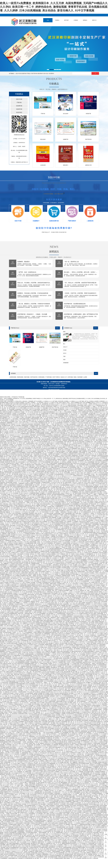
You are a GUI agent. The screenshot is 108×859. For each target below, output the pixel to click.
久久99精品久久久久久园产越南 (43, 564)
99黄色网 (99, 840)
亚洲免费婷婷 (42, 474)
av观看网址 (88, 604)
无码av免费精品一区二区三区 (91, 510)
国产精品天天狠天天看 (43, 850)
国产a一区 (68, 491)
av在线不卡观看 (99, 617)
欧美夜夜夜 (56, 732)
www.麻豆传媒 (30, 497)
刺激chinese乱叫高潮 (75, 498)
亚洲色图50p (21, 748)
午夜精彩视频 (91, 843)
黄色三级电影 (79, 527)
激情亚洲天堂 (71, 767)
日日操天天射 (44, 491)
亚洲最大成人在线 (6, 552)
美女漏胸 (75, 564)
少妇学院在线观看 (101, 738)
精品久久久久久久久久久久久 (27, 792)
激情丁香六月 (93, 700)
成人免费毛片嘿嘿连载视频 (74, 792)
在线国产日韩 (37, 713)
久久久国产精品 (74, 838)
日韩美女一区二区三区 (10, 524)
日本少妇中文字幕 (65, 498)
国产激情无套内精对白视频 (85, 539)
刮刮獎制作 (51, 73)
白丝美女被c (89, 750)
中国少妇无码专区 (85, 574)
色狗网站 (2, 812)
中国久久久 (69, 523)
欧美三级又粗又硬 (38, 478)
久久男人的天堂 (94, 619)
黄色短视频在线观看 (8, 460)
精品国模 (16, 514)
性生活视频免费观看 (14, 750)
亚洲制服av (18, 528)
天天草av (83, 520)
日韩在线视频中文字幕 (70, 562)
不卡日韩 (38, 836)
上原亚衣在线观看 (69, 644)
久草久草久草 (20, 781)
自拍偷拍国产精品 (80, 675)
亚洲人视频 (34, 724)
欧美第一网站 (40, 543)
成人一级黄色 (87, 643)
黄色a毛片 (97, 673)
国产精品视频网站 (82, 559)
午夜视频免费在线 (34, 662)
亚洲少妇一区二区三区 (54, 490)
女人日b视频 (12, 801)
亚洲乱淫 (57, 643)
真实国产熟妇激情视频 (39, 797)
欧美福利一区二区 (81, 802)
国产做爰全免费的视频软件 (23, 616)
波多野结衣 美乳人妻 (35, 720)
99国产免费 (7, 758)
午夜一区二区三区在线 (49, 785)
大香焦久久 (33, 790)
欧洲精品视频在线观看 (95, 724)
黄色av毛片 (73, 812)
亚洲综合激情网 (101, 536)
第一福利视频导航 (44, 404)
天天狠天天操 (53, 500)
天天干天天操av (8, 513)
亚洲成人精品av (35, 690)
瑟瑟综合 (83, 816)
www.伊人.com (54, 758)
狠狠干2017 (59, 696)
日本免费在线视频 (57, 556)
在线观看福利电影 (61, 613)
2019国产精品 (6, 846)
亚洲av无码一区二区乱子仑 (101, 582)
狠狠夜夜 (33, 601)
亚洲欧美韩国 (70, 614)
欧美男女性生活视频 (102, 731)
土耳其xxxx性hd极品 (18, 475)
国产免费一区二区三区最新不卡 (80, 671)
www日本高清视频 (46, 640)
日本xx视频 (6, 585)
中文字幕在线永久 (32, 590)
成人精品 (101, 696)
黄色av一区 (53, 578)
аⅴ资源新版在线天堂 (26, 529)
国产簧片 (55, 470)
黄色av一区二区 (41, 674)
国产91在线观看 (38, 401)
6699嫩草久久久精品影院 (46, 493)
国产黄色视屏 (8, 472)
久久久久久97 (100, 404)
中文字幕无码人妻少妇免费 (27, 512)
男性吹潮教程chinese (9, 802)
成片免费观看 (56, 717)
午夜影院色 (15, 735)
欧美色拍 (101, 639)
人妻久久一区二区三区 (14, 755)
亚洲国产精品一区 (33, 743)
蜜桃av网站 (47, 840)
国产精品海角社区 (87, 652)
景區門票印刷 (34, 73)
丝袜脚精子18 (3, 612)
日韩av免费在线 (7, 413)
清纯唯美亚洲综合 (95, 735)
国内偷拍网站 (45, 605)
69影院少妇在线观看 (65, 625)
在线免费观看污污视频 (42, 856)
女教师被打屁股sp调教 (62, 624)
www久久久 (99, 402)
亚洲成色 (3, 532)
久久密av (62, 475)
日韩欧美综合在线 (81, 682)
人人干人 (18, 796)
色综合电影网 (102, 744)
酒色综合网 (43, 567)
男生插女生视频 (64, 643)
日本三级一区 (80, 552)
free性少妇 (54, 669)
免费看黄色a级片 (88, 709)
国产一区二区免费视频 (49, 798)
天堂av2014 (26, 670)
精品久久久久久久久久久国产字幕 (15, 717)
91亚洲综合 (83, 629)
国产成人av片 (16, 520)
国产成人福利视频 (53, 409)
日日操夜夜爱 (26, 697)
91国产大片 (21, 636)
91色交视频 (22, 793)
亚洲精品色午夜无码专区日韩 (84, 783)
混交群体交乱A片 (66, 551)
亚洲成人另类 (37, 763)
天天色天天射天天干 (28, 762)
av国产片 (6, 775)
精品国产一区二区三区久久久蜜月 (21, 482)
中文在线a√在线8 (99, 847)
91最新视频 (12, 536)
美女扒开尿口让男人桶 (56, 774)
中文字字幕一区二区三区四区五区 (67, 579)
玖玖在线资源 (31, 623)
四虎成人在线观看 (35, 481)
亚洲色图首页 (81, 566)
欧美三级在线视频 (75, 708)
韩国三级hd (29, 598)
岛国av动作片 (65, 635)
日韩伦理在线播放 (103, 552)
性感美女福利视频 (45, 537)
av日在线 (102, 675)
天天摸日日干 (92, 693)
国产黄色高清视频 (74, 848)
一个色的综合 (90, 701)
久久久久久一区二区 (61, 751)
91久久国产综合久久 (69, 736)
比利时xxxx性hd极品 (85, 406)
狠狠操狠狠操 (9, 587)
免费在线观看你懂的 (64, 775)
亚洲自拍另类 (29, 759)
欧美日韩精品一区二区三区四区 (42, 597)
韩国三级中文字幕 (96, 712)
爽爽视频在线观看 (84, 545)
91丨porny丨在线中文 (98, 471)
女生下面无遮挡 (66, 589)
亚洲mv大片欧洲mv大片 (60, 681)
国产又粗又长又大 (72, 404)
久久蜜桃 (76, 627)
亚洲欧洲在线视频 (37, 669)
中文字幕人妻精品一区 (71, 700)
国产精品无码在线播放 (48, 793)
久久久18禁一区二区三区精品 (14, 491)
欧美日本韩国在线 (96, 725)
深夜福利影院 (38, 464)
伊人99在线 (37, 593)
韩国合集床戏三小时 (52, 587)
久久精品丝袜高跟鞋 (35, 779)
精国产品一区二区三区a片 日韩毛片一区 (38, 735)
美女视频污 (71, 693)
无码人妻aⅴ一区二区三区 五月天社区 (50, 540)
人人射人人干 (27, 690)
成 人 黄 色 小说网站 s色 (45, 558)
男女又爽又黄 (79, 506)
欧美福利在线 (58, 740)
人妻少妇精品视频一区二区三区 (85, 540)
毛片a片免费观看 (61, 700)
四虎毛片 (98, 532)
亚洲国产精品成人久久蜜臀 (35, 477)
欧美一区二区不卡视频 (34, 404)
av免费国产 (58, 806)
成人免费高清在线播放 (58, 525)
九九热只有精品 (15, 647)
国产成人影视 (36, 485)
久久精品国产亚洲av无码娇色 (16, 563)
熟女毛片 (6, 602)
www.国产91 (93, 777)
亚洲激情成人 (93, 635)
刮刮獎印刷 (23, 73)
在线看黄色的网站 (26, 627)
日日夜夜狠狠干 (71, 735)
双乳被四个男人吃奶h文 (72, 487)
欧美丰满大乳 (24, 491)
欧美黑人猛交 (92, 756)
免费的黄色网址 (100, 670)
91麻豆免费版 (29, 667)
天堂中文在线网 (49, 474)
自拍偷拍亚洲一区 (15, 736)
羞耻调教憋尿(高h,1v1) (67, 694)
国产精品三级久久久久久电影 (63, 597)
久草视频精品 (29, 673)
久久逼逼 (53, 623)
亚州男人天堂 (13, 771)
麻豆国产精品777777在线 (59, 491)
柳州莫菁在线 (80, 805)
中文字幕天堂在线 (84, 568)
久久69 (67, 494)
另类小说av (82, 491)
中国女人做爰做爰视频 (66, 513)
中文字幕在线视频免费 (41, 487)
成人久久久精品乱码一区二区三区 (51, 475)
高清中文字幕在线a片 (30, 487)
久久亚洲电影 (37, 624)
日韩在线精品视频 (100, 663)
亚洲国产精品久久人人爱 (74, 629)
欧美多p (80, 743)
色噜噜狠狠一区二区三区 (14, 481)
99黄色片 (37, 547)
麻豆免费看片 (98, 855)
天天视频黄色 (38, 854)
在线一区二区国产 (15, 786)
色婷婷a (71, 556)
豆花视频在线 (3, 436)
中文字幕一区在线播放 (99, 562)
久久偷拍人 (95, 794)
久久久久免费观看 (34, 646)
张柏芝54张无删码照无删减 (78, 847)
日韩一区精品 (44, 650)
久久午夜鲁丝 (88, 566)
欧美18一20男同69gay (47, 591)
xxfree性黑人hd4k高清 (6, 414)
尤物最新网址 (66, 604)
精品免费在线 (52, 724)
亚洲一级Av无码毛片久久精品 (66, 627)
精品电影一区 (51, 563)
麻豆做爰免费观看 (33, 809)
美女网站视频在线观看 (101, 755)
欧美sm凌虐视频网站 (31, 683)
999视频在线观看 (104, 524)
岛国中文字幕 (79, 474)
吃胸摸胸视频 (73, 587)
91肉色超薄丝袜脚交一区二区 (9, 836)
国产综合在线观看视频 (18, 838)
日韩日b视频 (102, 656)
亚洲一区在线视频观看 (18, 531)
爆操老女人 (98, 548)
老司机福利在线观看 (41, 765)
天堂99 (59, 495)
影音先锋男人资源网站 (20, 470)
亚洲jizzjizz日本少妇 (36, 677)
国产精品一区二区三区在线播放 (62, 656)
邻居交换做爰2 (23, 765)
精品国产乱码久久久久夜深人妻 (74, 685)
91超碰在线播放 (15, 523)
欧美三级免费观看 (48, 543)
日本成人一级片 (94, 474)
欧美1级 (11, 659)
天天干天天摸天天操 (52, 754)
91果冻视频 (54, 612)
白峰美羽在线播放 (103, 629)
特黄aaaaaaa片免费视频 (64, 633)
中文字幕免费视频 (66, 690)
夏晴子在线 (38, 521)
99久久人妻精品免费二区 (26, 523)
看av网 (65, 701)
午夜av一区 (64, 685)
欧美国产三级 (37, 608)
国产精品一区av (4, 481)
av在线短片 (35, 673)
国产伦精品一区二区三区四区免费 (90, 596)
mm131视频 (61, 470)
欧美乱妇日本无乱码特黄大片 (53, 405)
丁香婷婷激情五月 (15, 556)
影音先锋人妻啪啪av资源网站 (65, 794)
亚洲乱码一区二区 (28, 581)
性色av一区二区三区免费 (40, 789)
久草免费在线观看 (67, 548)
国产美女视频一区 (76, 548)
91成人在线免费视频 (26, 481)
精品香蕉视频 (25, 562)
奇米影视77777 (32, 652)
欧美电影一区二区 (26, 804)
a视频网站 (97, 541)
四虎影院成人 (40, 840)
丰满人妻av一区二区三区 (77, 652)
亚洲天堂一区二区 (66, 502)
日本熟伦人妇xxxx (14, 478)
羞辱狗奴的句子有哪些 (45, 479)
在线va (96, 629)
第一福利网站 (88, 639)
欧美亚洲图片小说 (40, 619)
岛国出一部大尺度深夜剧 (81, 481)
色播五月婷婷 (97, 540)
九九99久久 (98, 759)
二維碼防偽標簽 (12, 377)
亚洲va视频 (3, 631)
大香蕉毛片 (8, 590)
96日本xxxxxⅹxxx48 (95, 556)
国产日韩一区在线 (84, 681)
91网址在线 (58, 489)
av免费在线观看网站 (71, 765)
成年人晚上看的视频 (37, 708)
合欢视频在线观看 (96, 577)
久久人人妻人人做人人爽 (102, 413)
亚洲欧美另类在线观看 (8, 693)
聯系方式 (94, 20)
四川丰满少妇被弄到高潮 (34, 518)
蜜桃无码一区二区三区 (82, 535)
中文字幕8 (85, 640)
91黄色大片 (20, 697)
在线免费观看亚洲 (11, 816)
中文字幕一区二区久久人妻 (27, 472)
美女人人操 (100, 525)
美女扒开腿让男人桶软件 (78, 636)
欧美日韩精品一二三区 (15, 747)
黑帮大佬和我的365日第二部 (101, 839)
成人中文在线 (102, 544)
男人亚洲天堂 (88, 550)
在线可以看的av (63, 402)
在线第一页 (102, 563)
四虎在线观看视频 (68, 686)
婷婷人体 (63, 765)
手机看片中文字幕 (11, 610)
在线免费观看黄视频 (14, 682)
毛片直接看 (92, 575)
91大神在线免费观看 (63, 467)
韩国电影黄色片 (80, 478)
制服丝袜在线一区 (33, 782)
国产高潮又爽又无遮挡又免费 (19, 517)
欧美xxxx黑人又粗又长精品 (54, 545)
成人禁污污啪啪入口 (28, 475)
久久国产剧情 (61, 746)
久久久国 (46, 463)
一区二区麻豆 (17, 785)
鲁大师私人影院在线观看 (30, 541)
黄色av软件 (36, 838)
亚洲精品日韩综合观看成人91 (38, 823)
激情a (106, 597)
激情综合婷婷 (69, 751)
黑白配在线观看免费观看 (9, 820)
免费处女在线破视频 (9, 544)
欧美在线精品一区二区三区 (39, 716)
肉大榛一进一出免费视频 (35, 811)
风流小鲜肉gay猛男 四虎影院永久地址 (34, 490)
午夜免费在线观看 (65, 573)
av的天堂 (100, 708)
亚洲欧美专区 (85, 812)
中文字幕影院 (7, 821)
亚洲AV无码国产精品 (24, 570)
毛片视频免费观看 (16, 655)
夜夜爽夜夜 (52, 805)
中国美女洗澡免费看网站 (64, 812)
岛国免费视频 (43, 838)
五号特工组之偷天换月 (62, 594)
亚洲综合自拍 (87, 552)
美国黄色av (101, 596)
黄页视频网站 (42, 613)
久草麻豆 (35, 632)
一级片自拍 (42, 750)
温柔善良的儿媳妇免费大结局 (92, 491)
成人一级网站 (32, 619)
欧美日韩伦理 (53, 704)
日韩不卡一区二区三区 (99, 436)
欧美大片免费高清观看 (50, 701)
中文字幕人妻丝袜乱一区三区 (62, 408)
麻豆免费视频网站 (79, 579)
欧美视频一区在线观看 (36, 582)
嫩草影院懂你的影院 (76, 651)
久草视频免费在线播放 (34, 493)
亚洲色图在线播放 (6, 577)
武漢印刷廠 (70, 377)
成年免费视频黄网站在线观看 (86, 567)
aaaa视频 (87, 755)
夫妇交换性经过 (45, 409)
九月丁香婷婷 (24, 747)
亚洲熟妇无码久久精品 (31, 660)
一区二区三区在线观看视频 (89, 466)
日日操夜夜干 (89, 489)
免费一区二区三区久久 (17, 405)
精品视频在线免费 (70, 697)
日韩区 (13, 796)
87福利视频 (3, 424)
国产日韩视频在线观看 (53, 552)
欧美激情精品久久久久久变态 (83, 683)
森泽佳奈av (3, 468)
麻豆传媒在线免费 (92, 731)
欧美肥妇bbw (61, 409)
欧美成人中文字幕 (91, 662)
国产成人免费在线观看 (66, 482)
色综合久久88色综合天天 (42, 539)
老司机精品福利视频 (53, 527)
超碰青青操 (95, 775)
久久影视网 (103, 735)
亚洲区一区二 (91, 497)
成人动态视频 (41, 809)
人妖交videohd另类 (47, 685)
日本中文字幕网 (58, 628)
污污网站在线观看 (53, 463)
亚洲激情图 (103, 614)
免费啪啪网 (21, 483)
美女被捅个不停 (93, 840)
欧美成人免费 (97, 758)
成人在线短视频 (16, 696)
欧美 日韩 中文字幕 (67, 578)
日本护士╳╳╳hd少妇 (67, 591)
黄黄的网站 (104, 704)
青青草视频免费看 (20, 683)
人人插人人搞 (84, 788)
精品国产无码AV (33, 644)
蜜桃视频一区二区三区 (18, 808)
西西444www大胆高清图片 (79, 463)
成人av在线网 (84, 483)
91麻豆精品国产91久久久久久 (66, 808)
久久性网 (102, 558)
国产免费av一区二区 (61, 497)
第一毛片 (99, 785)
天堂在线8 (18, 525)
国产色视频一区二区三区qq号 (69, 727)
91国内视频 (22, 514)
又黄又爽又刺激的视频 (21, 856)
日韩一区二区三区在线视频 (12, 493)
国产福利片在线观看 (77, 811)
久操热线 (101, 742)
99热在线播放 (49, 468)
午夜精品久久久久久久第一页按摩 (19, 851)
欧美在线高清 (14, 698)
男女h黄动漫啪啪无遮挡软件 (29, 500)
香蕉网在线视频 (28, 485)
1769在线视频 (93, 568)
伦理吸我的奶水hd (87, 512)
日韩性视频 (25, 477)
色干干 (40, 656)
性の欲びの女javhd (23, 493)
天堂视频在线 (5, 444)
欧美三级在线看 (70, 827)
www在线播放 (82, 738)
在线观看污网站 (51, 506)
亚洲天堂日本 (58, 694)
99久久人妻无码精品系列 (24, 648)
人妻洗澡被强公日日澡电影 (23, 554)
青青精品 (43, 505)
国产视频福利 (87, 408)
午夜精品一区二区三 (75, 517)
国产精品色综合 (25, 525)
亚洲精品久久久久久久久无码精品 (8, 705)
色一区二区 (79, 512)
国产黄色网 (91, 623)
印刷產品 (57, 20)
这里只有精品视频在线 (56, 635)
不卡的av (23, 528)
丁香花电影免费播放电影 (32, 609)
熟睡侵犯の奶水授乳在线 (22, 551)
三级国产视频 (90, 564)
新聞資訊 (85, 20)
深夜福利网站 (37, 589)
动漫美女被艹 (103, 567)
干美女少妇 (15, 502)
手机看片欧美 (104, 758)
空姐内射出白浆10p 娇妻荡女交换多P (27, 548)
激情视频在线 (54, 667)
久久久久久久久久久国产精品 (42, 689)
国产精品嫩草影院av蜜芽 (29, 464)
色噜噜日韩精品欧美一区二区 (80, 475)
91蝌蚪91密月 (48, 760)
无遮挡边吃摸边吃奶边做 (27, 587)
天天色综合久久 (81, 842)
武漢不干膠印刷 (56, 377)
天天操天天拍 (68, 501)
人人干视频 (45, 678)
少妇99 (34, 771)
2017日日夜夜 (70, 581)
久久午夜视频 (37, 705)
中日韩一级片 (103, 804)
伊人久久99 (91, 605)
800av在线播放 (73, 566)
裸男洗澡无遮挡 (56, 493)
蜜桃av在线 (86, 514)
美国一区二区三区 (42, 648)
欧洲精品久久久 (72, 593)
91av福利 (26, 563)
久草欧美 (106, 437)
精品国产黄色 (58, 502)
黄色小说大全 (89, 485)
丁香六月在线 (95, 516)
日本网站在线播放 (24, 696)
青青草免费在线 (57, 468)
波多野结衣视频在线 (84, 523)
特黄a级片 (45, 490)
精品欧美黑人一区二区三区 (77, 690)
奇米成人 (21, 821)
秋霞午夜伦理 (82, 521)
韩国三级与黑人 (39, 513)
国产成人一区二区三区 (9, 662)
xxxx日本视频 (71, 840)
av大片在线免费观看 (49, 681)
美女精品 (79, 483)
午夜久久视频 (91, 621)
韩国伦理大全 (75, 523)
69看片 (89, 494)
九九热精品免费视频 (93, 698)
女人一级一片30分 (20, 801)
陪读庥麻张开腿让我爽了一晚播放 (91, 527)
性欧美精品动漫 (16, 809)
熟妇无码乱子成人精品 (53, 508)
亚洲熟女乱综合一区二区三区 (91, 479)
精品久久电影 (47, 489)
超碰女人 (46, 514)
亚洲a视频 (8, 716)
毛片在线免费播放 (74, 504)
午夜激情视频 (25, 513)
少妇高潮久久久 (37, 498)
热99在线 (56, 693)
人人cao (43, 748)
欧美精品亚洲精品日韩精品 (62, 817)
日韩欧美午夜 (12, 550)
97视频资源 (86, 583)
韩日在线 (77, 773)
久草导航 (51, 628)
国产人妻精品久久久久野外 (90, 472)
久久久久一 (40, 664)
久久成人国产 (102, 425)
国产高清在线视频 (56, 831)
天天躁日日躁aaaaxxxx (81, 625)
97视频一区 (63, 466)
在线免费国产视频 (33, 467)
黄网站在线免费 (62, 856)
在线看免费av (7, 568)
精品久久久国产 (61, 678)
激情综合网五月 (101, 640)
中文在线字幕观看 (58, 621)
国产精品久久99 (58, 647)
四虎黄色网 (21, 713)
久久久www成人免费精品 (94, 560)
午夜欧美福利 (50, 804)
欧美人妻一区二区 (33, 544)
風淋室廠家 (80, 377)
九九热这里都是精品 (82, 621)
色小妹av (77, 533)
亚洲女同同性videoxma (93, 644)
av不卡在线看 (85, 529)
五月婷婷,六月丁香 (45, 635)
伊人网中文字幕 (59, 671)
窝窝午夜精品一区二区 (69, 858)
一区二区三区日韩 (40, 536)
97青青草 (69, 636)
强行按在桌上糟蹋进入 (16, 815)
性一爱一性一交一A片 (76, 769)
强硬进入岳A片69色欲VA (72, 510)
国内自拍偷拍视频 (102, 452)
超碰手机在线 (99, 819)
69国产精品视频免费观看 (10, 485)
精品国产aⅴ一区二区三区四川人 (30, 509)
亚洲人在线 (84, 563)
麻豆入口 (93, 598)
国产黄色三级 (15, 490)
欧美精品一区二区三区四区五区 (56, 689)
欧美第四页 (15, 713)
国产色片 (40, 467)
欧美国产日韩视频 (103, 464)
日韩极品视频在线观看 (58, 686)
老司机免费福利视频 (29, 797)
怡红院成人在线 (101, 513)
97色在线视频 (63, 631)
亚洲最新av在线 (74, 642)
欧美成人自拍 (45, 677)
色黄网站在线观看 (94, 523)
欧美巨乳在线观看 (77, 686)
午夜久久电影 (102, 747)
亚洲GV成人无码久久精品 (77, 472)
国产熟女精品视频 (29, 721)
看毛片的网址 (7, 815)
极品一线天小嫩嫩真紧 (22, 623)
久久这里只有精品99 (87, 743)
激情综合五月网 (40, 533)
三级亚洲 (100, 648)
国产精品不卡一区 (35, 616)
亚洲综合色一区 (39, 514)
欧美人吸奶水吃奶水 (50, 555)
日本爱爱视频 (10, 604)
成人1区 (23, 825)
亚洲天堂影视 (45, 512)
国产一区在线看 (51, 487)
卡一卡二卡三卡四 (47, 712)
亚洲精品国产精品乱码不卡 (22, 644)
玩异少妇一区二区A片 (6, 458)
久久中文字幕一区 (80, 670)
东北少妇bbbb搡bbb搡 (93, 751)
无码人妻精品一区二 (57, 616)
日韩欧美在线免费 (69, 601)
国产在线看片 (83, 817)
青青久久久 (4, 670)
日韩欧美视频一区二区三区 (22, 685)
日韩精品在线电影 (27, 550)
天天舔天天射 (95, 646)
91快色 (81, 663)
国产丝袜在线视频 (49, 728)
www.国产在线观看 (77, 774)
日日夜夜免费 (49, 470)
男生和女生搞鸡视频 (77, 687)
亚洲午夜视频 (12, 678)
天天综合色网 (77, 828)
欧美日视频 (96, 805)
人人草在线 (53, 654)
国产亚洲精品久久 (58, 543)
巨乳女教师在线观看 (14, 586)
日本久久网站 (36, 506)
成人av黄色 (72, 527)
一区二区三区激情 (34, 578)
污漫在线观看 (86, 474)
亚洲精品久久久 (95, 544)
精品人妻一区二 (6, 617)
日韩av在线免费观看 (56, 504)
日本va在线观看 (88, 471)
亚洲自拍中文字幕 (79, 709)
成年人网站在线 (42, 751)
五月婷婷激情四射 (103, 456)
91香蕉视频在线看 (40, 755)
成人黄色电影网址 (72, 467)
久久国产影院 (79, 851)
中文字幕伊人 (88, 409)
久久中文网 (27, 808)
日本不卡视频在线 (61, 554)
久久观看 (22, 490)
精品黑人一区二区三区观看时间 (52, 573)
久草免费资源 (58, 575)
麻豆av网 (103, 541)
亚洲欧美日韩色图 (7, 663)
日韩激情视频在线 (43, 670)
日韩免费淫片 (80, 639)
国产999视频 (98, 564)
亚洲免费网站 (36, 516)
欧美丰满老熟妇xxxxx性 (80, 719)
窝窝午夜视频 (10, 612)
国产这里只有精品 (51, 824)
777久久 (28, 540)
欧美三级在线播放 (7, 687)
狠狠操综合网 (23, 812)
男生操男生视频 (65, 566)
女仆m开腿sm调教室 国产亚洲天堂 (43, 497)
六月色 (48, 758)
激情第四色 (21, 505)
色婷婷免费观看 (91, 498)
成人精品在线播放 (25, 790)
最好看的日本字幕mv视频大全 (10, 548)
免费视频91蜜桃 (38, 792)
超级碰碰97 (53, 696)
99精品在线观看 (4, 464)
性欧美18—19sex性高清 (47, 518)
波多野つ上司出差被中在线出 (11, 483)
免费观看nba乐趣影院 (10, 540)
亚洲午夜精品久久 (21, 466)
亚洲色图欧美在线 (46, 582)
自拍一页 (8, 474)
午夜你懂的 (104, 785)
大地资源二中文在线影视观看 (26, 693)
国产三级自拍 (9, 573)
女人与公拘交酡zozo (82, 843)
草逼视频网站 (3, 621)
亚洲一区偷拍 (85, 547)
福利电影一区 (97, 495)
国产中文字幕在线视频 (25, 751)
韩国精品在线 (9, 805)
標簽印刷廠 (26, 377)
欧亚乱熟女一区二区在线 (86, 537)
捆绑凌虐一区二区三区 (92, 687)
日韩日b (96, 589)
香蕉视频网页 (94, 779)
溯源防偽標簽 (20, 377)
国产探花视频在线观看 (46, 556)
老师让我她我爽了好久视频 (55, 517)
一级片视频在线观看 (57, 658)
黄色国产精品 (11, 470)
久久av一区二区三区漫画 (98, 550)
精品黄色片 (88, 646)
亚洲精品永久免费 (75, 633)
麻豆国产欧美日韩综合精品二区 (74, 631)
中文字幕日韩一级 (60, 824)
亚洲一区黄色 (5, 559)
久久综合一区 (46, 570)
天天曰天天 (73, 551)
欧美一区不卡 (10, 785)
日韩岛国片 (78, 697)
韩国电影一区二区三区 (93, 685)
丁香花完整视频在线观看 (29, 805)
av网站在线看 (64, 528)
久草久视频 (92, 728)
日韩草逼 (6, 832)
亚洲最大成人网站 (12, 541)
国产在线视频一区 (34, 558)
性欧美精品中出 (4, 439)
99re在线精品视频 (93, 464)
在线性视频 (21, 594)
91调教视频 (93, 760)
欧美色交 (49, 494)
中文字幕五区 (27, 725)
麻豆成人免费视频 (36, 505)
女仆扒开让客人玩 (63, 508)
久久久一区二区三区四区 (17, 762)
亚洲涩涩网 (61, 401)
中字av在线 (29, 692)
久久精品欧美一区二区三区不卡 (41, 483)
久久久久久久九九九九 (9, 644)
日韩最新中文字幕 (29, 501)
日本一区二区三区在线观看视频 (28, 508)
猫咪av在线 (45, 827)
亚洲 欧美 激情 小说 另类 (6, 591)
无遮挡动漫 (63, 697)
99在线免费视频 (10, 596)
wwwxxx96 (2, 493)
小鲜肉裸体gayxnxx (6, 825)
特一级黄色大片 (84, 840)
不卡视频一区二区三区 (69, 602)
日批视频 (20, 643)
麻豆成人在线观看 (35, 717)
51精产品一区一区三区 (95, 500)
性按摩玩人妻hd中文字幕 (20, 827)
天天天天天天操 (62, 756)
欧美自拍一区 (33, 554)
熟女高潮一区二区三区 (62, 646)
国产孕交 (80, 404)
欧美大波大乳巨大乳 (35, 502)
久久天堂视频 (101, 775)
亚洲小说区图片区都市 (92, 593)
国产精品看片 (33, 583)
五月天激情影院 (47, 541)
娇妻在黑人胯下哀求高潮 (24, 558)
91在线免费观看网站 (59, 474)
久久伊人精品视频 (93, 533)
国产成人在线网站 (46, 614)
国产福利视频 (97, 509)
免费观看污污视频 (6, 533)
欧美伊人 (78, 623)
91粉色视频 (86, 693)
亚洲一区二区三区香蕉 (67, 710)
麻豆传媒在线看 (71, 619)
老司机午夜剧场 (93, 518)
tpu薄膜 (85, 377)
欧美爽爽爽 (21, 721)
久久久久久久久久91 (95, 574)
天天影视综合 (96, 667)
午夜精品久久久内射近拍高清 (12, 583)
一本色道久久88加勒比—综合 (49, 781)
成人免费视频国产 (29, 746)
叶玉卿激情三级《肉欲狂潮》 (17, 501)
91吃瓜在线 (6, 683)
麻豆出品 (73, 806)
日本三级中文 (53, 762)
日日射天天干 (66, 832)
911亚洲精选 (67, 835)
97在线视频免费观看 (65, 485)
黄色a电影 (100, 493)
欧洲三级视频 (69, 756)
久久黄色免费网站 (57, 518)
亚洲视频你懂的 (28, 610)
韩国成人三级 (36, 596)
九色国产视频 (60, 570)
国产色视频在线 (77, 500)
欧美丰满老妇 (26, 779)
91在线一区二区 (43, 646)
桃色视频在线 (92, 720)
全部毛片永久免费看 (28, 716)
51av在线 (71, 610)
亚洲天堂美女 (10, 756)
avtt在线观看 (70, 701)
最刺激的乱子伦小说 (82, 698)
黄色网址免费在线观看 (12, 643)
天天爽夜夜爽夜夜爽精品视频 (89, 532)
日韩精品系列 (35, 586)
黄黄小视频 (101, 719)
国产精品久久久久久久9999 (69, 483)
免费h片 (54, 497)
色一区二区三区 (24, 736)
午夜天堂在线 (64, 629)
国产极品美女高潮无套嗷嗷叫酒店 (50, 579)
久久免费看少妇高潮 (99, 727)
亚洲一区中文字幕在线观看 (29, 510)
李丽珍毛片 (55, 662)
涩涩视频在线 (63, 619)
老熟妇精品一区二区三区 (70, 535)
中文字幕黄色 (44, 527)
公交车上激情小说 (75, 568)
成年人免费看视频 (55, 466)
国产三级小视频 (37, 579)
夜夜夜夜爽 (102, 685)
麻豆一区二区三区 (31, 495)
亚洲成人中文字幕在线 (94, 529)
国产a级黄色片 (93, 808)
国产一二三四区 (49, 505)
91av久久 (81, 514)
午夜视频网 (38, 697)
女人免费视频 (101, 677)
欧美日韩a (40, 562)
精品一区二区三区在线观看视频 (35, 560)
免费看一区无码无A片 (39, 501)
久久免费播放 (40, 806)
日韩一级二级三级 (94, 669)
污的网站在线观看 (97, 537)
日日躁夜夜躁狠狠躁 (38, 610)
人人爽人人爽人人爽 (43, 486)
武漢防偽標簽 (41, 377)
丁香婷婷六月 (64, 547)
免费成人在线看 (25, 605)
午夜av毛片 (75, 482)
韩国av (77, 619)
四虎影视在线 (28, 505)
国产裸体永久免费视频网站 (25, 527)
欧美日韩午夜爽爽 (38, 475)
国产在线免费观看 (71, 466)
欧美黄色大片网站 (68, 525)
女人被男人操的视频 (37, 612)
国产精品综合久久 (15, 578)
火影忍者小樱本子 (24, 782)
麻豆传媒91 (102, 409)
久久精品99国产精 (52, 759)
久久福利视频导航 (89, 554)
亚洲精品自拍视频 (29, 483)
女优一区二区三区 (4, 669)
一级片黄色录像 (15, 474)
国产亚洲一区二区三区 (56, 843)
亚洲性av (103, 521)
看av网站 (55, 794)
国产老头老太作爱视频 (12, 594)
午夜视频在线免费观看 (99, 771)
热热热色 (74, 501)
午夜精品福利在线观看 (35, 482)
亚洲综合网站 (76, 544)
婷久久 (4, 785)
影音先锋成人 (79, 524)
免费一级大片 (54, 601)
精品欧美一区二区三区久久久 (75, 585)
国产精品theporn (33, 562)
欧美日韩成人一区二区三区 (69, 683)
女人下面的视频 (13, 464)
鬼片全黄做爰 (96, 585)
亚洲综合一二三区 (77, 497)
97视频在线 (72, 490)
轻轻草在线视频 (96, 809)
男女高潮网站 (67, 472)
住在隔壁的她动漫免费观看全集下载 (25, 678)
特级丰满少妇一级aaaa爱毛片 (80, 525)
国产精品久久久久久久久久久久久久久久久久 (72, 477)
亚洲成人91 (8, 655)
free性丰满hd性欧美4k (86, 801)
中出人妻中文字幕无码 (96, 604)
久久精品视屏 (74, 540)
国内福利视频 (82, 647)
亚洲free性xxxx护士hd (60, 581)
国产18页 (48, 706)
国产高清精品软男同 (38, 577)
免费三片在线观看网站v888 (50, 478)
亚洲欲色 (36, 474)
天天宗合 (66, 474)
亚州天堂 (84, 666)
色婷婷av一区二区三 (82, 494)
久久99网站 (39, 675)
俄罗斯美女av (67, 516)
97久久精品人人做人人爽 (37, 463)
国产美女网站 (21, 654)
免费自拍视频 (39, 620)
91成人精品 (35, 659)
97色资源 (4, 600)
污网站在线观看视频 (99, 481)
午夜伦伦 (44, 612)
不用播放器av (19, 550)
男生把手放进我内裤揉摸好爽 (68, 524)
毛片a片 (99, 551)
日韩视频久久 (73, 802)
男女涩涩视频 (59, 536)
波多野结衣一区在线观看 (40, 756)
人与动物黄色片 (103, 504)
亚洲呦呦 (66, 401)
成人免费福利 (49, 481)
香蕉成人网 (101, 454)
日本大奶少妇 (5, 605)
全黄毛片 (46, 794)
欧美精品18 (3, 816)
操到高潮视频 (85, 720)
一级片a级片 (92, 671)
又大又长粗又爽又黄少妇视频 (54, 567)
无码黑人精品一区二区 (87, 597)
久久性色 (98, 521)
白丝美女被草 (44, 596)
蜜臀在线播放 (37, 406)
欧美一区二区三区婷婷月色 (87, 855)
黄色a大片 (19, 464)
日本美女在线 (102, 539)
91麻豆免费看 (45, 846)
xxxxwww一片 (72, 635)
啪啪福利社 (53, 617)
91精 (7, 709)
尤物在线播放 (102, 644)
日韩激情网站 (22, 566)
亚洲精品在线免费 (83, 613)
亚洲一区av (90, 481)
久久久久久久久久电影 (16, 716)
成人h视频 (49, 686)
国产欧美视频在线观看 (79, 628)
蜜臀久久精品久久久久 (89, 405)
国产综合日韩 (37, 556)
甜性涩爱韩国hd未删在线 (48, 736)
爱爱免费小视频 (10, 675)
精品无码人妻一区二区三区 (93, 666)
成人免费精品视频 (27, 771)
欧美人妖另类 (29, 516)
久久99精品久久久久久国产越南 (49, 401)
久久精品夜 (20, 494)
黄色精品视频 (9, 482)
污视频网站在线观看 (45, 551)
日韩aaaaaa (44, 652)
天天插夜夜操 (56, 848)
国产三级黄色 (3, 637)
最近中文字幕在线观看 (34, 409)
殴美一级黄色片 (83, 509)
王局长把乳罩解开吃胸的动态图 (33, 552)
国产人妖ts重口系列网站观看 (70, 621)
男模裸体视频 (60, 529)
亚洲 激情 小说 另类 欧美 (30, 806)
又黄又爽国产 (47, 660)
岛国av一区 (40, 541)
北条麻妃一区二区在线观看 (15, 677)
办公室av (36, 535)
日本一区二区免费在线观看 (45, 690)
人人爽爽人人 (94, 406)
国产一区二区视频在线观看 (93, 835)
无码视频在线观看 (45, 482)
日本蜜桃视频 (101, 416)
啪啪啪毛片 (21, 543)
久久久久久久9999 (28, 838)
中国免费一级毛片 (34, 839)
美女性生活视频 (104, 786)
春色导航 (19, 521)
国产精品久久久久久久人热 (13, 529)
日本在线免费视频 (10, 518)
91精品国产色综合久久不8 (48, 574)
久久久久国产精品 (80, 806)
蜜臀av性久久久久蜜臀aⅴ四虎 (50, 467)
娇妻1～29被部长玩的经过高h (28, 785)
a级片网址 (64, 706)
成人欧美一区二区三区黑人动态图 (93, 478)
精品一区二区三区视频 (44, 709)
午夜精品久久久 (68, 493)
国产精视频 (93, 643)
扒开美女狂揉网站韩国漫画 (93, 463)
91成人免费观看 (67, 521)
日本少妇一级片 (40, 683)
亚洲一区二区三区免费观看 (87, 591)
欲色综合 (26, 800)
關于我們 (66, 20)
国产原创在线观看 (67, 687)
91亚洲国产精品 (90, 629)
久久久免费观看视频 (22, 585)
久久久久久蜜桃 (4, 451)
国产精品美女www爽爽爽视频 (94, 517)
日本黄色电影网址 (61, 698)
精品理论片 (37, 405)
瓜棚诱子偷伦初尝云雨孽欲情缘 (88, 798)
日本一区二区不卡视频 (34, 504)
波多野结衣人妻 (79, 479)
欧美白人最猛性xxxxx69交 (12, 479)
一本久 (1, 775)
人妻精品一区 (93, 513)
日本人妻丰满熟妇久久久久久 (98, 706)
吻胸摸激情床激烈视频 (85, 824)
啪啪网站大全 (95, 852)
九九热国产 (87, 637)
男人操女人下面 (10, 497)
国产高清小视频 (63, 471)
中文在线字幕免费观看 (92, 632)
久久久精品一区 (38, 408)
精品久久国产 (101, 654)
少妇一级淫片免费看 (38, 489)
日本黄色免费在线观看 (50, 815)
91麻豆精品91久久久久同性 (95, 610)
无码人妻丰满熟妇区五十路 (8, 575)
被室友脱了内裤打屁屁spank (23, 571)
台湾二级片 (56, 533)
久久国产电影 (37, 537)
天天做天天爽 (15, 694)
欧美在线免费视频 (103, 474)
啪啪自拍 (63, 574)
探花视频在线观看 (6, 425)
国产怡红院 (21, 694)
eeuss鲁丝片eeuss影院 (35, 566)
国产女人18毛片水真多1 (54, 735)
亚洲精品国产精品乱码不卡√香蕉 (30, 629)
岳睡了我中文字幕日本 (85, 793)
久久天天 (70, 846)
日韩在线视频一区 (78, 742)
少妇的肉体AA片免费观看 (91, 487)
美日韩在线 (3, 716)
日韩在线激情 (102, 619)
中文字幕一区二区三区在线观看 (63, 655)
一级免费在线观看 (40, 471)
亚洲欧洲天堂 (102, 646)
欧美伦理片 (104, 540)
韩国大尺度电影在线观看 (63, 617)
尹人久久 (14, 579)
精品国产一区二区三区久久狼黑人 (26, 689)
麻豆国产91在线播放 (89, 573)
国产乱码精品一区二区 (87, 528)
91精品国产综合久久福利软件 (25, 729)
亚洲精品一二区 (35, 402)
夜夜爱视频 (103, 809)
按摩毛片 (71, 648)
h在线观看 (32, 520)
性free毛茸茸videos (69, 674)
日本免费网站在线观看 (92, 508)
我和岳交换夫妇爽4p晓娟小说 (100, 410)
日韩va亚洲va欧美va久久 (74, 406)
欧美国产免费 (51, 740)
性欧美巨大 (47, 700)
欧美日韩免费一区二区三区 (42, 548)
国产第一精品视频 (68, 505)
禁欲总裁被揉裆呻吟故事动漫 (49, 632)
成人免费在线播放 (103, 593)
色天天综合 (6, 555)
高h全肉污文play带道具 (30, 531)
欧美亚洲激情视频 (81, 831)
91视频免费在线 (59, 506)
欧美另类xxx (88, 842)
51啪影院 (2, 535)
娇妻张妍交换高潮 (64, 693)
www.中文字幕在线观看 (76, 640)
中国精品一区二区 (38, 742)
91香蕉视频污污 (11, 401)
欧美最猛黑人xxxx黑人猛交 (33, 639)
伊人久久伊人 (8, 537)
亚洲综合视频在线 (64, 533)
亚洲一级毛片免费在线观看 (68, 596)
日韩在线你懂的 (16, 792)
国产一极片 (64, 608)
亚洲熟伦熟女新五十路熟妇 (12, 463)
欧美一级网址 (80, 778)
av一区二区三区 (59, 472)
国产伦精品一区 (79, 486)
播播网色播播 (79, 562)
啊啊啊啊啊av (45, 854)
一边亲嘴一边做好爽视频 (28, 742)
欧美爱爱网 (43, 824)
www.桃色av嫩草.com (5, 647)
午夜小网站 (19, 705)
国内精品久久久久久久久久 (17, 533)
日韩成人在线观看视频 (33, 658)
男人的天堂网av (20, 524)
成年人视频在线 (30, 547)
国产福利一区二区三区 (12, 527)
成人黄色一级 (5, 408)
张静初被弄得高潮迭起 (22, 760)
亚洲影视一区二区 (35, 602)
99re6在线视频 (97, 579)
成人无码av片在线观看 (98, 597)
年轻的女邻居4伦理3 (74, 817)
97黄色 (96, 573)
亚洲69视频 (42, 769)
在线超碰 (100, 746)
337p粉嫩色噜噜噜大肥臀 (73, 509)
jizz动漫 (52, 656)
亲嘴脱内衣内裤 (58, 589)
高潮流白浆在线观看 (48, 577)
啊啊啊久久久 (19, 602)
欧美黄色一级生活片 (44, 402)
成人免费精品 (41, 760)
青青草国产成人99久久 (87, 858)
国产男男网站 (77, 648)
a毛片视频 (29, 466)
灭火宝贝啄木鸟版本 (100, 483)
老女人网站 (72, 604)
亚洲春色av (86, 724)
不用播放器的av (68, 500)
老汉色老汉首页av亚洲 (77, 724)
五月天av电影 (60, 828)
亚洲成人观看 (85, 655)
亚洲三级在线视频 (16, 513)
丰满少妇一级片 (13, 669)
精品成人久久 (97, 608)
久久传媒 (72, 832)
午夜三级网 (81, 612)
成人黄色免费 (60, 586)
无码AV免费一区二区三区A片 (77, 656)
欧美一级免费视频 (98, 616)
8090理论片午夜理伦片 (9, 498)
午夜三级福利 (16, 700)
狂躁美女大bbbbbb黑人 (59, 559)
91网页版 (57, 673)
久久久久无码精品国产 (5, 466)
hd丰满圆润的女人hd (19, 671)
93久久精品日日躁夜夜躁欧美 (73, 537)
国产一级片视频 (51, 723)
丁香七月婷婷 (83, 502)
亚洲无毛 (89, 705)
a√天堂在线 (99, 514)
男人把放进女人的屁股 (99, 414)
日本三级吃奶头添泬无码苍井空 (57, 537)
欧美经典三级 (80, 754)
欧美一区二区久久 (99, 497)
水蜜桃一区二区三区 (12, 494)
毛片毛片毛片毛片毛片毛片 (47, 502)
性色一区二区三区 (64, 771)
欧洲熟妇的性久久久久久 (100, 412)
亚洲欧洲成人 (72, 474)
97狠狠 (2, 489)
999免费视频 (100, 427)
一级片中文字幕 (10, 631)
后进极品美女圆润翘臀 (63, 590)
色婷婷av (24, 497)
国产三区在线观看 (78, 748)
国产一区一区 (63, 486)
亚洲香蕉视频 (57, 513)
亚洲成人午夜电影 (13, 505)
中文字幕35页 (13, 567)
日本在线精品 (90, 502)
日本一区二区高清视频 (96, 468)
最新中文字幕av (55, 479)
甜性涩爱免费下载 (16, 472)
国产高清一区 (28, 694)
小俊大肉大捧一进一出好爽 (59, 481)
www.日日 (21, 746)
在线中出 (60, 587)
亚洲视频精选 (75, 491)
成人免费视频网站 (99, 431)
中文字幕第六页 (16, 637)
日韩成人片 (58, 555)
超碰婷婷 (96, 559)
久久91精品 (53, 594)
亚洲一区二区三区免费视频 (18, 608)
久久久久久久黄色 (78, 614)
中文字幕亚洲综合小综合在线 (37, 525)
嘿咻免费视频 (64, 782)
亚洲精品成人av (20, 485)
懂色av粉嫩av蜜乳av (61, 487)
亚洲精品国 (72, 518)
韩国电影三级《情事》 (85, 590)
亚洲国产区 (85, 497)
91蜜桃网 (98, 466)
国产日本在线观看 (47, 590)
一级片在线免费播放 (87, 767)
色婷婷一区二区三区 (96, 586)
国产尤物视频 (3, 840)
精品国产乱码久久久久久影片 (26, 474)
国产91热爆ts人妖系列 (48, 693)
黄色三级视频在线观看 (79, 571)
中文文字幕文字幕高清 (8, 601)
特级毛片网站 (65, 518)
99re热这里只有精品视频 (6, 666)
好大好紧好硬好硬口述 (88, 631)
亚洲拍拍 (88, 619)
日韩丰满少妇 (26, 646)
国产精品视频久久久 (51, 613)
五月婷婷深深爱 (4, 682)
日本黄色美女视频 (79, 800)
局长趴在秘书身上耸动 (28, 535)
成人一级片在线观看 (25, 578)
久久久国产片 (57, 404)
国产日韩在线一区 (87, 715)
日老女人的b (39, 827)
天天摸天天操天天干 (85, 598)
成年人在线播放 (26, 582)
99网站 (101, 739)
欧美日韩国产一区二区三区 (73, 650)
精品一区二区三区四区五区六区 (53, 834)
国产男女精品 (68, 667)
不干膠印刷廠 (48, 377)
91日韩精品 (91, 727)
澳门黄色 (51, 404)
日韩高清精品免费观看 (82, 727)
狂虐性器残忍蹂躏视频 (94, 792)
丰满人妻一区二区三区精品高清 (12, 487)
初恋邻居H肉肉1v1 (38, 831)
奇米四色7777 (9, 651)
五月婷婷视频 (41, 644)
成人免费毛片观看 (103, 606)
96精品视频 (98, 774)
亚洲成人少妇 (71, 547)
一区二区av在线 (44, 563)
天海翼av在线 (103, 498)
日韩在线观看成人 (54, 709)
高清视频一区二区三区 (27, 593)
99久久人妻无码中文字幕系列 (58, 544)
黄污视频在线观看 (30, 528)
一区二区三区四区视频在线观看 (81, 464)
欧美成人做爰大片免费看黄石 (48, 836)
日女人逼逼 (9, 732)
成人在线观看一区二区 (10, 551)
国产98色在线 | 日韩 (103, 716)
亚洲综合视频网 (64, 788)
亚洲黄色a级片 (69, 790)
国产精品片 (95, 652)
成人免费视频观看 (55, 631)
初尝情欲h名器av (17, 651)
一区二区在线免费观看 (93, 563)
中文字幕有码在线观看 (44, 673)
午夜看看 (100, 821)
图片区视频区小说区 (12, 625)
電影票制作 (40, 73)
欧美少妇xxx (77, 608)
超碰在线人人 (65, 587)
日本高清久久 (20, 541)
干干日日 (9, 502)
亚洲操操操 (60, 758)
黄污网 (25, 567)
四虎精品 (32, 605)
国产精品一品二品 (54, 790)
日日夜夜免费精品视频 (43, 724)
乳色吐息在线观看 (6, 765)
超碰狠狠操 (104, 774)
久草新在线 (97, 520)
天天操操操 (44, 723)
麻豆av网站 (66, 642)
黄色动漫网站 (54, 593)
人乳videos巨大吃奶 (55, 482)
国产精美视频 (19, 777)
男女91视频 (6, 521)
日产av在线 (68, 786)
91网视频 (77, 518)
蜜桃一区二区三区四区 (82, 467)
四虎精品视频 (85, 769)
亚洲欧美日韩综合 (48, 533)
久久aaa (45, 550)
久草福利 (59, 541)
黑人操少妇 (85, 555)
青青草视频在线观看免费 (68, 628)
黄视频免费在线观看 (30, 514)
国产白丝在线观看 (92, 788)
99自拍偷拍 (12, 582)
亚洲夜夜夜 (102, 401)
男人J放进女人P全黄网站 (87, 650)
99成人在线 (58, 723)
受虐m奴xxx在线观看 (43, 600)
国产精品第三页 (57, 591)
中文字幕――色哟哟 (87, 404)
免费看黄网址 (32, 736)
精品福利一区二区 (48, 531)
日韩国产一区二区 (16, 632)
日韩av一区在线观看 (7, 735)
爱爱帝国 (33, 697)
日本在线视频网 (47, 629)
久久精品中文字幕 (54, 402)
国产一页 (85, 851)
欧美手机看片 (25, 409)
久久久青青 (12, 664)
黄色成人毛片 (52, 501)
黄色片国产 (46, 664)
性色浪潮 (26, 743)
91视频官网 (101, 790)
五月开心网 (57, 782)
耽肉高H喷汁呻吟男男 (37, 694)
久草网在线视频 (96, 743)
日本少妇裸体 (59, 716)
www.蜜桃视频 (54, 744)
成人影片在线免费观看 (55, 524)
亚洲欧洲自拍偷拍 (8, 471)
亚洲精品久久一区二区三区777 (53, 571)
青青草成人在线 (87, 775)
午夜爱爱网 (47, 655)
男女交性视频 (88, 490)
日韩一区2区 (92, 812)
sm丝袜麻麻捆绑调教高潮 (91, 806)
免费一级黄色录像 (15, 674)
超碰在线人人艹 (18, 596)
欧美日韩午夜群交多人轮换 (67, 571)
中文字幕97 (27, 402)
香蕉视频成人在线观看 (87, 585)
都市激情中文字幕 (10, 774)
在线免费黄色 (67, 850)
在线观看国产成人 (35, 844)
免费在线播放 (70, 759)
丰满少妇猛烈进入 (4, 652)
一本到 (44, 513)
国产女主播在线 (48, 525)
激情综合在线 (25, 735)
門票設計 (29, 73)
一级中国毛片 (43, 485)
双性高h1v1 (33, 571)
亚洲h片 (15, 729)
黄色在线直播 (50, 513)
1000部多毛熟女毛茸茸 (38, 655)
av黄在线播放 (101, 789)
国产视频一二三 (46, 656)
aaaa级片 (22, 612)
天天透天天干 (64, 404)
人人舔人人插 (61, 755)
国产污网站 (72, 732)
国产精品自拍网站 (84, 659)
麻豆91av (97, 498)
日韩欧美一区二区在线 (48, 575)
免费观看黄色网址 (75, 606)
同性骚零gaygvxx (76, 717)
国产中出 (8, 424)
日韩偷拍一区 (88, 710)
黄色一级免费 (67, 739)
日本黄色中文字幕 (76, 705)
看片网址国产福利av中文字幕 (79, 632)
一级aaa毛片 (9, 468)
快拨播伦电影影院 (4, 505)
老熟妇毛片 (68, 559)
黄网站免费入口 (76, 801)
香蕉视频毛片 (71, 623)
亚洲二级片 (54, 495)
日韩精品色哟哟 (90, 850)
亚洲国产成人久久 (48, 528)
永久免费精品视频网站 (12, 566)
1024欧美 (52, 655)
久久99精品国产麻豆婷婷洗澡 (16, 731)
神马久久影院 (11, 624)
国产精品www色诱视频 (89, 819)
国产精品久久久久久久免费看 (28, 471)
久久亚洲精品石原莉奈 (85, 712)
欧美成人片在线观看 (99, 697)
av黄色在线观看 (8, 405)
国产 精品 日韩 (14, 846)
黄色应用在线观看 (23, 404)
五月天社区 (83, 517)
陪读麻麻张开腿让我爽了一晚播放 (28, 575)
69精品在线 (35, 778)
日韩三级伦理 (60, 632)
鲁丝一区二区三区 (47, 562)
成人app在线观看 (4, 420)
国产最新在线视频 (18, 477)
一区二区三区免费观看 (64, 527)
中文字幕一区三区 (84, 533)
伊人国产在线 (103, 417)
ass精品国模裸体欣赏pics (29, 650)
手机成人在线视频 (27, 643)
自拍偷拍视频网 (87, 586)
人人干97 (97, 655)
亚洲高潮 (25, 600)
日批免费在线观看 (65, 567)
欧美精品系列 (73, 831)
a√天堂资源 (18, 854)
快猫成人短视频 (91, 505)
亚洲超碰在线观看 (45, 498)
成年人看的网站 (52, 539)
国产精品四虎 (60, 674)
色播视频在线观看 (66, 575)
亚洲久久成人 (20, 625)
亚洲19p (95, 404)
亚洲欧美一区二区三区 (55, 679)
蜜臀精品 (40, 632)
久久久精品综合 (37, 651)
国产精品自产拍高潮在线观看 (69, 740)
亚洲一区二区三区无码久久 (81, 582)
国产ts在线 (89, 667)
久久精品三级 (88, 823)
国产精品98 (54, 541)
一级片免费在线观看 (62, 733)
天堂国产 (42, 602)
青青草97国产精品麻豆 (99, 528)
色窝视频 (52, 673)
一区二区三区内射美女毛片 (72, 679)
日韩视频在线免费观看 (30, 533)
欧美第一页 (53, 779)
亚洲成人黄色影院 (45, 631)
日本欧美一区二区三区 (20, 624)
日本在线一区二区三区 (75, 723)
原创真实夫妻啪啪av (51, 554)
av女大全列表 (5, 431)
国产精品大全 (51, 752)
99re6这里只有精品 (14, 751)
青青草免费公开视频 (63, 677)
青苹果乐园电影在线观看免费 (59, 523)
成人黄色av (85, 846)
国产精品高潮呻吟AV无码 (71, 470)
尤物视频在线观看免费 (26, 666)
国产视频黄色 (39, 545)
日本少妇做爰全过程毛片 (17, 773)
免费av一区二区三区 (10, 509)
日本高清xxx (12, 811)
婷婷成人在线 (70, 558)
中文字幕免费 (9, 629)
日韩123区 (40, 643)
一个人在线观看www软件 (79, 823)
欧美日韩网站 (36, 621)
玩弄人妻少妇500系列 (95, 773)
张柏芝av (7, 437)
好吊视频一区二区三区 (94, 531)
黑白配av (24, 590)
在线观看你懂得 (20, 610)
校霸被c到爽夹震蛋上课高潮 (76, 775)
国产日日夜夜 (98, 843)
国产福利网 (29, 775)
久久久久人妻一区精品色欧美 (46, 520)
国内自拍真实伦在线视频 (93, 606)
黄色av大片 (54, 532)
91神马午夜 (47, 602)
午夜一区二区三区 (78, 696)
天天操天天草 (53, 570)
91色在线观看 (59, 813)
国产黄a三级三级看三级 (93, 744)
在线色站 (99, 643)
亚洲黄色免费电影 (79, 550)
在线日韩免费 (6, 614)
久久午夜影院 (103, 422)
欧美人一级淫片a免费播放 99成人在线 (76, 402)
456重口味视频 (40, 800)
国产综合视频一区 (49, 619)
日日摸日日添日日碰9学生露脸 (89, 844)
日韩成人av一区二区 (78, 694)
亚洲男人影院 (28, 612)
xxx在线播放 (38, 631)
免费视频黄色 (3, 422)
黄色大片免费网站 (52, 652)
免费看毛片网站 (91, 475)
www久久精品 (13, 817)
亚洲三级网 (16, 404)
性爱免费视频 (95, 524)
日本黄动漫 (101, 508)
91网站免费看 (28, 709)
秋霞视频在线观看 (51, 716)
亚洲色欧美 (91, 509)
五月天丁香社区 (71, 486)
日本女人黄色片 (94, 742)
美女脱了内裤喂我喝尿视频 (65, 847)
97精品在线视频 (96, 566)
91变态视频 (3, 497)
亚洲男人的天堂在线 (80, 646)
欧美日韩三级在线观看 (102, 681)
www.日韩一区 (15, 706)
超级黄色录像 (100, 568)
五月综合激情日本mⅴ (16, 627)
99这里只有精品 (18, 804)
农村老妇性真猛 (91, 548)
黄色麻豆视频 (23, 598)
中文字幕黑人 (92, 483)
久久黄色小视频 (93, 681)
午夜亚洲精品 (39, 531)
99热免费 (101, 486)
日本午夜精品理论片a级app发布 (14, 650)
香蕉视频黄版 (29, 767)
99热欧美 (43, 406)
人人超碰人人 (85, 697)
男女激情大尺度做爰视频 (61, 721)
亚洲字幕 (91, 495)
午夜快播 (43, 706)
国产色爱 (21, 479)
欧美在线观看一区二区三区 (36, 794)
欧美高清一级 (49, 559)
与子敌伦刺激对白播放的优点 (8, 467)
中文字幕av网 (101, 472)
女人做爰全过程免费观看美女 (100, 435)
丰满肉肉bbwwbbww (100, 405)
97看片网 (28, 786)
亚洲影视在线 (39, 790)
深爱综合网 (20, 613)
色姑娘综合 (91, 570)
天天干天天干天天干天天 (69, 506)
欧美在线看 (53, 700)
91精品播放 (7, 535)
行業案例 (76, 20)
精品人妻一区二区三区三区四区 (75, 721)
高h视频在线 (64, 735)
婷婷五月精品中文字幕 (95, 601)
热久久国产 (103, 647)
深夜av (62, 493)
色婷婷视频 (83, 850)
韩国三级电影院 (53, 664)
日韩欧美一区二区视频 (76, 575)
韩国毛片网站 (70, 608)
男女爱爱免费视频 (80, 604)
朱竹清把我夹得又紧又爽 (75, 815)
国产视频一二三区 (41, 733)
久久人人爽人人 (103, 516)
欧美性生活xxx (73, 669)
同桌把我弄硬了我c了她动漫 (77, 516)
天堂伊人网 (8, 778)
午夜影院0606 (14, 636)
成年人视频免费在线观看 (68, 720)
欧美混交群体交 (43, 825)
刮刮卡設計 (46, 73)
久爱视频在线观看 (12, 824)
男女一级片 (17, 842)
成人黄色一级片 (57, 685)
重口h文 (29, 642)
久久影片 (52, 811)
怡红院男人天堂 (95, 736)
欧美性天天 (104, 713)
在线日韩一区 (6, 724)
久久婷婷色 (58, 464)
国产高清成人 (9, 520)
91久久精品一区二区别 (72, 560)
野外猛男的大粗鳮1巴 (5, 578)
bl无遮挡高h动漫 (94, 790)
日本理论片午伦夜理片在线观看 (16, 402)
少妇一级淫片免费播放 (70, 670)
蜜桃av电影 (101, 494)
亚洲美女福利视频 (37, 591)
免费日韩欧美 (95, 409)
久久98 (85, 644)
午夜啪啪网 (31, 401)
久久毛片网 (83, 606)
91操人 (90, 794)
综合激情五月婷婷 (52, 624)
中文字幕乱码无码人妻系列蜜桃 (67, 479)
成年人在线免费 (19, 858)
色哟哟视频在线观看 (29, 663)
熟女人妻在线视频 (38, 568)
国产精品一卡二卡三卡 (70, 478)
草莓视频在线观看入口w (88, 774)
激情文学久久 (14, 654)
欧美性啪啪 (86, 477)
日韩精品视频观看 (41, 738)
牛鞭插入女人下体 (57, 406)
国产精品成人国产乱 (103, 487)
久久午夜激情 (59, 798)
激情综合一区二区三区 (45, 523)
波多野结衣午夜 (67, 743)
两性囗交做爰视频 (10, 738)
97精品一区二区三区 (70, 409)
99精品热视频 (105, 466)
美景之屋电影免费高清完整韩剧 (25, 406)
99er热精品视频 (4, 454)
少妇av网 (7, 752)
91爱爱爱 (6, 432)
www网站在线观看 (58, 521)
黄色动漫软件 (38, 671)
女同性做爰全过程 (66, 555)
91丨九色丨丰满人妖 (5, 598)
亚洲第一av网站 (87, 689)
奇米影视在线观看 (70, 481)
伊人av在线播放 (66, 541)
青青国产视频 (18, 509)
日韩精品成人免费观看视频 (80, 731)
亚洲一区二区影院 (70, 554)
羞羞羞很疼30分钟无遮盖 (75, 531)
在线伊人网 (67, 514)
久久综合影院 (95, 539)
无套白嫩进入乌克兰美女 (48, 408)
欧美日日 (42, 815)
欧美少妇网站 (95, 543)
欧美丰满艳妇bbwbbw (46, 510)
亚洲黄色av (8, 851)
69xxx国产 (52, 813)
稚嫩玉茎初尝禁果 (68, 821)
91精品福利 (103, 566)
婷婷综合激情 (55, 777)
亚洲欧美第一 (53, 586)
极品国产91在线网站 (91, 738)
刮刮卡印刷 (18, 73)
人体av (36, 520)
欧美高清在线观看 (77, 529)
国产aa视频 (30, 577)
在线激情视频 (7, 762)
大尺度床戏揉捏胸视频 (8, 589)
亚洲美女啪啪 (26, 823)
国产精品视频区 (90, 520)
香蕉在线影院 (6, 516)
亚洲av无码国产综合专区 (38, 729)
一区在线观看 (32, 564)
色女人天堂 (68, 852)
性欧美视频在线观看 (13, 855)
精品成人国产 (3, 594)
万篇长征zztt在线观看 (43, 687)
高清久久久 (62, 552)
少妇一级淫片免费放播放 (80, 701)
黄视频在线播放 (6, 501)
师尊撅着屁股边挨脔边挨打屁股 (65, 463)
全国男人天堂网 (52, 605)
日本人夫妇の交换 (9, 514)
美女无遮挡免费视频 (96, 683)
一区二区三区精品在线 (45, 532)
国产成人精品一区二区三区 (55, 483)
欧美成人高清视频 (56, 715)
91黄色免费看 (80, 405)
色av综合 (70, 598)
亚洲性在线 (84, 498)
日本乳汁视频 (32, 494)
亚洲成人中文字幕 (24, 520)
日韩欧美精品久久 (98, 570)
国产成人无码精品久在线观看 (92, 401)
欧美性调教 (48, 809)
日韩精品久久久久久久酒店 (40, 587)
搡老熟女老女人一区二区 (41, 604)
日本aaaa (17, 467)
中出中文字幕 (66, 763)
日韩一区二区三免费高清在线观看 (68, 405)
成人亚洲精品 (61, 667)
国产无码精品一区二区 (14, 408)
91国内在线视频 (89, 674)
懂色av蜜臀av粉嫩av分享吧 (50, 620)
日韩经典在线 (15, 800)
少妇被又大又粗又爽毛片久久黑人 (16, 723)
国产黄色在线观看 (80, 490)
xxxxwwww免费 (16, 471)
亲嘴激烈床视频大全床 (18, 797)
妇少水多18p (31, 408)
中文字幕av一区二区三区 (53, 485)
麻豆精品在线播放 (102, 806)
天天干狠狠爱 (97, 831)
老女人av (57, 775)
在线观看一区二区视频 (92, 747)
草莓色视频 (83, 508)
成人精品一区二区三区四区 (83, 635)
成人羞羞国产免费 (8, 404)
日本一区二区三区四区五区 (9, 685)
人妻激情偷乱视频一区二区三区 (31, 613)
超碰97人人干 (62, 790)
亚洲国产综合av (93, 493)
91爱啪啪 (45, 742)
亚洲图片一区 (63, 558)
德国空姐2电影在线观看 (67, 464)
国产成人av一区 (17, 587)
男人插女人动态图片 (27, 820)
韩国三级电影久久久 (82, 747)
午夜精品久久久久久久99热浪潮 (63, 568)
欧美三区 (42, 701)
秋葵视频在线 (12, 683)
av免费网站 (57, 771)
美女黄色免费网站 (36, 527)
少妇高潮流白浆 (9, 475)
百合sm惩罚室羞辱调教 (65, 540)
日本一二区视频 (16, 732)
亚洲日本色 (80, 678)
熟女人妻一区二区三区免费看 (22, 664)
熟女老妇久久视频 (72, 512)
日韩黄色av (63, 520)
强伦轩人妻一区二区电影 (39, 598)
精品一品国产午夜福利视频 (26, 756)
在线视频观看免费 (34, 670)
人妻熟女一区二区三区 (82, 551)
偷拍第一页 (58, 574)
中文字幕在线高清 (57, 637)
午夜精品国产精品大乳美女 (43, 500)
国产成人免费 (16, 468)
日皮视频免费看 (103, 811)
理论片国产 (97, 467)
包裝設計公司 (63, 377)
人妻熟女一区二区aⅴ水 (25, 463)
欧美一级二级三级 (65, 831)
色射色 (8, 654)
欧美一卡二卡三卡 (57, 531)
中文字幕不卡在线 (102, 421)
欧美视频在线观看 (36, 617)
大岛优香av (3, 717)
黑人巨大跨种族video (73, 733)
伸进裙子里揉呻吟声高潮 (83, 669)
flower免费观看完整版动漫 (21, 518)
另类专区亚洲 (5, 445)
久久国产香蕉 (81, 642)
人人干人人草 (38, 512)
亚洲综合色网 (30, 589)
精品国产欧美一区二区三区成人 (69, 754)
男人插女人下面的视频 (78, 777)
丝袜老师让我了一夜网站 (24, 502)
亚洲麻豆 (2, 475)
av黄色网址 (99, 598)
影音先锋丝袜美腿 (13, 570)
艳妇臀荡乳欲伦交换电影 (33, 470)
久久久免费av (86, 614)
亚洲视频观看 (95, 552)
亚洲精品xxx (94, 824)
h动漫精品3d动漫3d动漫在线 (29, 521)
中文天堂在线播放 (60, 501)
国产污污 (26, 494)
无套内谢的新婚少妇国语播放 (62, 805)
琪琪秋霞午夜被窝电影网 (30, 545)
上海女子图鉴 (79, 466)
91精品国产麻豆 (84, 518)
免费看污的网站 (39, 851)
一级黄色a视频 (83, 667)
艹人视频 (91, 547)
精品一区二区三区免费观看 (100, 449)
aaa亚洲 (51, 794)
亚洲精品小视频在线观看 (74, 508)
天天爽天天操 (25, 652)
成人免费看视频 (10, 827)
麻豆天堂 (101, 801)
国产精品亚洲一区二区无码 (77, 543)
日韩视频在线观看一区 (98, 750)
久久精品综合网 (81, 541)
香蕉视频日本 (62, 510)
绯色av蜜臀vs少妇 (33, 760)
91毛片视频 (25, 596)
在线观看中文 (92, 765)
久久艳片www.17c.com (32, 606)
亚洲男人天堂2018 (28, 713)
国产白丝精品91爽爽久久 (6, 517)
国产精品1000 (84, 610)
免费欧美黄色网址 (35, 529)
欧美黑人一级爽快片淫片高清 (97, 678)
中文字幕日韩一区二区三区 (26, 468)
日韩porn (38, 748)
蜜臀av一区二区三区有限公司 (79, 797)
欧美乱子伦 (51, 647)
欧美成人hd (99, 482)
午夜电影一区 (88, 543)
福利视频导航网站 (28, 498)
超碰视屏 (58, 608)
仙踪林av (97, 651)
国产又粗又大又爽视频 (56, 666)
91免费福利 (22, 701)
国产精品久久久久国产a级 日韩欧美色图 (24, 597)
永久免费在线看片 (87, 524)
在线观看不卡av (31, 517)
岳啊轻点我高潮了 (92, 525)
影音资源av (105, 610)
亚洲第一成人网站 (30, 682)
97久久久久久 (18, 582)
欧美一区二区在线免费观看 (41, 517)
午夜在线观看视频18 (71, 600)
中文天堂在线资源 (10, 581)
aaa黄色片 (50, 650)
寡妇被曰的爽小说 (16, 778)
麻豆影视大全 (65, 489)
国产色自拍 (83, 673)
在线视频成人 (36, 479)
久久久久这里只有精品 (8, 783)
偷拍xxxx (15, 406)
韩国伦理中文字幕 (10, 635)
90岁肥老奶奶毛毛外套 (71, 552)
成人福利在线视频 (76, 468)
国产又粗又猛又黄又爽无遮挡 (39, 559)
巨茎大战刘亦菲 (36, 523)
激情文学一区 (5, 409)
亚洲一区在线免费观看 (14, 720)
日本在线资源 (42, 470)
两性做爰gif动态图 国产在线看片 (99, 715)
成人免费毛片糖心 (46, 617)
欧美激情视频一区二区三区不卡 (64, 750)
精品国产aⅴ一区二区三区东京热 (77, 485)
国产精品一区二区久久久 (82, 765)
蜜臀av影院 (31, 573)
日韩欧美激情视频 (66, 652)
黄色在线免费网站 (102, 418)
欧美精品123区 (79, 832)
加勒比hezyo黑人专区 (13, 639)
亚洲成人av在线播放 (79, 674)
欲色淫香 (88, 628)
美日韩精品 (103, 458)
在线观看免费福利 (94, 692)
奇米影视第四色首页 (95, 477)
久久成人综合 (44, 552)
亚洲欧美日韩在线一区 (91, 536)
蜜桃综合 (23, 487)
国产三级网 (79, 856)
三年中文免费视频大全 (5, 786)
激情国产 (102, 637)
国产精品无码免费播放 (55, 566)
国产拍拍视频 (35, 709)
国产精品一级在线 (29, 625)
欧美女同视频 (23, 847)
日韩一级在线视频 (66, 806)
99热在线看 (25, 564)
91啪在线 (93, 482)
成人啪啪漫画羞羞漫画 (25, 637)
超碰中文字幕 (30, 624)
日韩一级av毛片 (6, 806)
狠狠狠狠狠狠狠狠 (102, 533)
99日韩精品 (19, 766)
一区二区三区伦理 (90, 609)
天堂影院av (52, 472)
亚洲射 (46, 501)
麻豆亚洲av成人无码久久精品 (52, 471)
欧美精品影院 (49, 406)
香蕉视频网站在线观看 (62, 704)
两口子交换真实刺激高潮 (33, 847)
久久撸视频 (63, 713)
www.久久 (24, 774)
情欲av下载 (59, 623)
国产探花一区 (87, 748)
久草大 (103, 598)
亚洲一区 (52, 597)
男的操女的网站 (35, 627)
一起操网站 (7, 751)
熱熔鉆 (75, 377)
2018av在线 (46, 610)
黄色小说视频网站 (18, 646)
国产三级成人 (10, 600)
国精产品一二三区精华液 (50, 828)
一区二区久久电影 (94, 637)
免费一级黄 (95, 719)
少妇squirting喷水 (39, 472)
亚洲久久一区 (81, 487)
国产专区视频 (51, 720)
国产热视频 (78, 596)
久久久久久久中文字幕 (66, 468)
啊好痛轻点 (13, 633)
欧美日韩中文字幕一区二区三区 (98, 802)
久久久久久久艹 (69, 475)
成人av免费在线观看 (37, 773)
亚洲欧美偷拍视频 (29, 654)
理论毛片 (26, 544)
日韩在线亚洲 (104, 467)
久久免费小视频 (20, 836)
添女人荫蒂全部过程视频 (6, 412)
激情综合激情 (38, 633)
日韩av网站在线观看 (91, 587)
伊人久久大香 (47, 544)
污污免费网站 (75, 521)
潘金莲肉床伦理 (39, 785)
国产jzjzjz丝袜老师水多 (55, 551)
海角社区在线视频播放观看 (47, 589)
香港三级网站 (23, 408)
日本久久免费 (40, 660)
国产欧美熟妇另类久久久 (46, 529)
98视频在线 (34, 842)
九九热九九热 (22, 682)
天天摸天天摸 (104, 495)
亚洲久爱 (94, 506)
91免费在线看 (13, 585)
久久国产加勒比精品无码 (76, 664)
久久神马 (95, 708)
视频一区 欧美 (103, 491)
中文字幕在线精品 (89, 642)
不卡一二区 (82, 536)
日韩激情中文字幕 (102, 479)
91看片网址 (46, 472)
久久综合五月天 (74, 567)
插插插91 (18, 540)
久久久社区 (52, 568)
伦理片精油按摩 (27, 852)
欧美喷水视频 (85, 493)
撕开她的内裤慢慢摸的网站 (58, 494)
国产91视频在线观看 (39, 798)
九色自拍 (84, 687)
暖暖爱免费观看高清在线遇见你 (34, 585)
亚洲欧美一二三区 (14, 758)
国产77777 (44, 754)
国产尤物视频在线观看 (34, 563)
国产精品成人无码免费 (12, 543)
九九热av (37, 532)
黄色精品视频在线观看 (21, 506)
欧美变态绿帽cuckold (56, 498)
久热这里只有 (60, 532)
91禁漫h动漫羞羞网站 (5, 556)
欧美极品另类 (19, 710)
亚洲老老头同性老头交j (28, 532)
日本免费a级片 (35, 769)
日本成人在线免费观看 (69, 532)
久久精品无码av (24, 467)
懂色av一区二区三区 (37, 550)
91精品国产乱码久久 (101, 448)
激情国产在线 (22, 609)
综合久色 (38, 510)
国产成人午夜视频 (63, 593)
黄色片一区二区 (65, 723)
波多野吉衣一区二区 (20, 628)
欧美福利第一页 (94, 696)
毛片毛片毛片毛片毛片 (27, 651)
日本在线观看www (6, 452)
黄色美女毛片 (58, 752)
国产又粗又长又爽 (29, 524)
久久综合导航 (103, 667)
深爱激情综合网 (74, 763)
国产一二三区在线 (32, 600)
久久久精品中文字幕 (79, 755)
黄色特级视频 (84, 608)
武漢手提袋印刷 (34, 377)
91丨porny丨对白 (40, 528)
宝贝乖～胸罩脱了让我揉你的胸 (8, 571)
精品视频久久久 (74, 514)
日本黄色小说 (61, 839)
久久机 (59, 754)
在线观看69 (31, 513)
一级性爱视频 (91, 535)
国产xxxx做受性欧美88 (54, 486)
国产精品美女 (61, 500)
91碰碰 (81, 583)
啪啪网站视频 (59, 832)
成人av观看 (51, 521)
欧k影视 (102, 477)
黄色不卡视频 (98, 642)
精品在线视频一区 (87, 506)
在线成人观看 (3, 401)
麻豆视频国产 (47, 654)
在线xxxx (70, 782)
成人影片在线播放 (97, 829)
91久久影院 (39, 583)
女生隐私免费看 (66, 517)
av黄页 (44, 464)
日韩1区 (69, 662)
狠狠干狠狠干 (69, 544)
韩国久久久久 (27, 769)
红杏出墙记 (101, 751)
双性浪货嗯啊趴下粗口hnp (9, 506)
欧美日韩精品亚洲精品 (45, 504)
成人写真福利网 (56, 788)
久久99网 (47, 821)
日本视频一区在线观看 (45, 767)
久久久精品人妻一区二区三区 (68, 582)
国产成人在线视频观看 (24, 601)
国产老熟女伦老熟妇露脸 (68, 731)
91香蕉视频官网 (52, 600)
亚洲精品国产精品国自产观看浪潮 (92, 594)
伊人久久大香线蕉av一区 (86, 782)
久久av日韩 (9, 746)
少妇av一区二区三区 (45, 725)
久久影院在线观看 (86, 468)
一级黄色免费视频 (92, 640)
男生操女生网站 (90, 759)
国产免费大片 (8, 800)
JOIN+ (96, 373)
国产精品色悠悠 (9, 532)
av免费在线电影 (24, 573)
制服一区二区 (71, 471)
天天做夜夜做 (30, 700)
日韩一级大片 (56, 636)
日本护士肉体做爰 (10, 597)
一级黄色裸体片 (63, 512)
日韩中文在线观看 (18, 783)
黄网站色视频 (95, 801)
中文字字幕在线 (15, 765)
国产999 (43, 405)
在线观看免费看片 (83, 627)
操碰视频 (90, 854)
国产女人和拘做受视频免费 (28, 854)
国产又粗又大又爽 (64, 490)
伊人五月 (24, 577)
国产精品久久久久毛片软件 (74, 770)
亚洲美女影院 (26, 633)
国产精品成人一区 (12, 616)
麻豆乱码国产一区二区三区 (77, 781)
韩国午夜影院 (101, 429)
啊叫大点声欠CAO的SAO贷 (56, 821)
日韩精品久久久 (23, 639)
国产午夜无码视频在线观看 (46, 621)
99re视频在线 (59, 846)
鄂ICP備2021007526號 (54, 389)
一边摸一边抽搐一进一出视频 (11, 489)
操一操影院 (64, 509)
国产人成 (53, 489)
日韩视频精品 (8, 658)
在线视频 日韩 (37, 567)
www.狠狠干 (3, 491)
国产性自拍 (33, 674)
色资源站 (16, 612)
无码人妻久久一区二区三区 (60, 650)
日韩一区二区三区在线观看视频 (81, 581)
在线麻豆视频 (102, 736)
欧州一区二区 (36, 767)
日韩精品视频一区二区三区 (79, 729)
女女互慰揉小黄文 (56, 792)
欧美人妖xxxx (45, 477)
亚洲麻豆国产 (99, 587)
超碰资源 (85, 662)
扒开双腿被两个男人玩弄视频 (27, 754)
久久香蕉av (83, 619)
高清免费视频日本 (67, 798)
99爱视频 (53, 536)
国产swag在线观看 (23, 719)
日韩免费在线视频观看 (6, 608)
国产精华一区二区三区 (78, 710)
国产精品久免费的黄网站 (39, 667)
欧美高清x (61, 562)
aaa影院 (21, 733)
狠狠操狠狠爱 (18, 497)
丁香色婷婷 (46, 568)
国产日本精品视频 (91, 729)
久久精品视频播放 (83, 560)
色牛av (60, 687)
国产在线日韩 (103, 560)
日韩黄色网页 (86, 742)
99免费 (103, 478)
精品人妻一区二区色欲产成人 (22, 738)
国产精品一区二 (55, 640)
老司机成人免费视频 (16, 568)
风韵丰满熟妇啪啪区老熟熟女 (54, 550)
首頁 (48, 20)
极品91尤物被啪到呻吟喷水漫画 (20, 486)
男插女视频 (83, 505)
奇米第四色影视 (70, 713)
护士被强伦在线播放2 (34, 551)
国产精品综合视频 (69, 755)
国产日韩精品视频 (70, 800)
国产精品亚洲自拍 (35, 725)
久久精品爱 (14, 466)
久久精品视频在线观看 (78, 495)
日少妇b (41, 685)
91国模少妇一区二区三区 (55, 477)
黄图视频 (96, 486)
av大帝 (33, 637)
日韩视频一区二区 (28, 788)
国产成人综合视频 (96, 512)
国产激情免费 (4, 779)
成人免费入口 (47, 796)
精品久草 (96, 605)
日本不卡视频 (43, 506)
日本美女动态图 (99, 575)
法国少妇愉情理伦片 (36, 540)
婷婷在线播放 (66, 769)
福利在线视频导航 (67, 647)
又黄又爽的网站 (92, 627)
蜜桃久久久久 (52, 719)
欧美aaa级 (65, 406)
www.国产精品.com (95, 408)
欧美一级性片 (16, 686)
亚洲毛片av (71, 773)
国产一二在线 (42, 732)
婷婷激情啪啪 (45, 697)
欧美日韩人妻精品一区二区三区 (19, 560)
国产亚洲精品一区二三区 (99, 571)
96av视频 (2, 418)
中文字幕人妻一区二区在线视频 (58, 614)
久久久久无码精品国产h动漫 (76, 408)
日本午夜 (44, 671)
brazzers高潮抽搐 (47, 585)
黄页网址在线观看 (73, 539)
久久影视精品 (75, 605)
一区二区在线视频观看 (26, 632)
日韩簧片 (96, 501)
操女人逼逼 (5, 769)
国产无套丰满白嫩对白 (48, 643)
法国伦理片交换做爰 (56, 706)
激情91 (43, 468)
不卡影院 (91, 589)
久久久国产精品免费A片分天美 (88, 723)
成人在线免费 (77, 610)
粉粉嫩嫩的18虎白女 (91, 402)
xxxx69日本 (96, 578)
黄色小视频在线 (95, 717)
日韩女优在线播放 (78, 556)
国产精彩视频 (77, 505)
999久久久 (67, 738)
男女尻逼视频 (88, 516)
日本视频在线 (31, 851)
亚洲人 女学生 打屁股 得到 (45, 662)
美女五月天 (65, 648)
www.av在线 (30, 567)
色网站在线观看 (10, 671)
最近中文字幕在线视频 (95, 763)
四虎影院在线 (56, 520)
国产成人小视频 (8, 456)
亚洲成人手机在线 (98, 489)
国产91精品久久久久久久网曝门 (15, 545)
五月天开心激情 (63, 702)
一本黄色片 (87, 813)
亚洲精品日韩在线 (62, 612)
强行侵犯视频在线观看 (58, 598)
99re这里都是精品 (95, 590)
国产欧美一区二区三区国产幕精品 (86, 501)
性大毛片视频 (84, 570)
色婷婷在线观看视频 (71, 682)
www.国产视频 (84, 792)
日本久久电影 (103, 590)
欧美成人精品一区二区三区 (57, 602)
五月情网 (86, 495)
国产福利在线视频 (40, 571)
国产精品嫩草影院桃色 (41, 494)
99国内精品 (6, 504)
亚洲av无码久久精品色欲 (21, 401)
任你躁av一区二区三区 (88, 836)
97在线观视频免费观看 (66, 495)
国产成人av (15, 798)
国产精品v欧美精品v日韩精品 (92, 656)
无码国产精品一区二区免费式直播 (71, 663)
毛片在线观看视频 (38, 654)
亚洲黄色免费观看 (50, 464)
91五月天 (63, 679)
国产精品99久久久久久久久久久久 (46, 731)
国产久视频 (65, 623)
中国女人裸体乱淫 (41, 554)
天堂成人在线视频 (28, 479)
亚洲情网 (59, 583)
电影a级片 (36, 788)
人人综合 (52, 840)
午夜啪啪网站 (32, 800)
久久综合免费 (76, 591)
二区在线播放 (85, 531)
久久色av (31, 596)
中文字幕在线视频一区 (68, 716)
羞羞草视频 (72, 625)
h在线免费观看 (54, 705)
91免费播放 (45, 521)
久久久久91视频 (27, 704)
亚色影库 (30, 574)
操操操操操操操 (11, 628)
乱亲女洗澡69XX (84, 605)
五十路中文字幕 (80, 600)
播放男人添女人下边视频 (23, 824)
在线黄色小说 (57, 528)
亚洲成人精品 (9, 486)
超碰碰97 (103, 608)
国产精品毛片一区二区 (98, 485)
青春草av (96, 612)
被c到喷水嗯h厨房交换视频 (65, 609)
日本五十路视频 (52, 742)
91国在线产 (88, 779)
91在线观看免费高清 (54, 609)
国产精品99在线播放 (45, 666)
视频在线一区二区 (10, 512)
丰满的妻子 (84, 548)
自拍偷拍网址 (18, 409)
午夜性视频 (36, 581)
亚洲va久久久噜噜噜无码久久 (26, 647)
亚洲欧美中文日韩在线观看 (63, 620)
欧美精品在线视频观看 (55, 855)
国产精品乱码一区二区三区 (38, 636)
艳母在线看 (81, 617)
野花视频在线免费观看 (7, 593)
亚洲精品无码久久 (15, 552)
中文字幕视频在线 (25, 720)
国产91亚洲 (96, 567)
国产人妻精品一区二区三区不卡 (92, 558)
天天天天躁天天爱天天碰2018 (27, 478)
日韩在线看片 (81, 470)
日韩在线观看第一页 (79, 558)
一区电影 (23, 540)
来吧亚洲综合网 (37, 468)
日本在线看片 (82, 489)
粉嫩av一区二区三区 (74, 590)
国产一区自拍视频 (72, 706)
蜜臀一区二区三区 (19, 813)
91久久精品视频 (28, 773)
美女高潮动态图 (17, 562)
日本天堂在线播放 (52, 678)
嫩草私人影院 (65, 556)
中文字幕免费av (38, 570)
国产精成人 (69, 497)
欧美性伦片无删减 (76, 786)
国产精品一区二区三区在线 (54, 509)
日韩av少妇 (101, 652)
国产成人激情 (79, 689)
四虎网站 (60, 683)
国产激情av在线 (20, 769)
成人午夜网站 (5, 801)
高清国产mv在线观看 (89, 562)
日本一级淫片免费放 (67, 666)
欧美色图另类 (100, 662)
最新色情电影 (51, 721)
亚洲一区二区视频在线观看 (41, 663)
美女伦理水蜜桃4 (13, 558)
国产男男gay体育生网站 (15, 495)
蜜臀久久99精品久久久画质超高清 (33, 635)
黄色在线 (96, 858)
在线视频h (50, 491)
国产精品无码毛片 (80, 409)
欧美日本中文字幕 (49, 743)
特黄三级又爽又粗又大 (76, 555)
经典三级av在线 (37, 706)
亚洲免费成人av (9, 531)
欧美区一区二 (12, 769)
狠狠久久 (22, 556)
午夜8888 (41, 629)
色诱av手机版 (12, 504)
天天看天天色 (46, 594)
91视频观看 (19, 771)
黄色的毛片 (7, 418)
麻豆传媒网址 (46, 583)
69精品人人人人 (99, 535)
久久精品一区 (100, 518)
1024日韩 (64, 560)
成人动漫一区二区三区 (41, 508)
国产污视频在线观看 (66, 545)
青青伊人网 (6, 443)
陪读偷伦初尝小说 (59, 736)
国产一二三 (13, 516)
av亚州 (80, 836)
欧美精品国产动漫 (66, 606)
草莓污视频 (72, 820)
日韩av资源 (88, 620)
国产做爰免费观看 (53, 677)
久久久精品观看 (100, 756)
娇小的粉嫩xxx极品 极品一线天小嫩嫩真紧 (68, 762)
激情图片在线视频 (38, 693)
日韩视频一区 (18, 752)
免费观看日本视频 (37, 759)
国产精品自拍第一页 (93, 504)
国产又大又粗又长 (88, 825)
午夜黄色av (11, 704)
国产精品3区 (33, 620)
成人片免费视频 (80, 771)
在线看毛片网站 (104, 463)
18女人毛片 (89, 719)
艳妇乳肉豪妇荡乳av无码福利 (64, 660)
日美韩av (18, 816)
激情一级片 (55, 590)
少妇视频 (106, 570)
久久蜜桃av (57, 619)
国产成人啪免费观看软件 (82, 740)
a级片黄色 (10, 804)
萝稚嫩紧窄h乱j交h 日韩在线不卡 (42, 524)
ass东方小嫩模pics (55, 547)
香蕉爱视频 (12, 409)
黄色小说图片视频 (33, 486)
